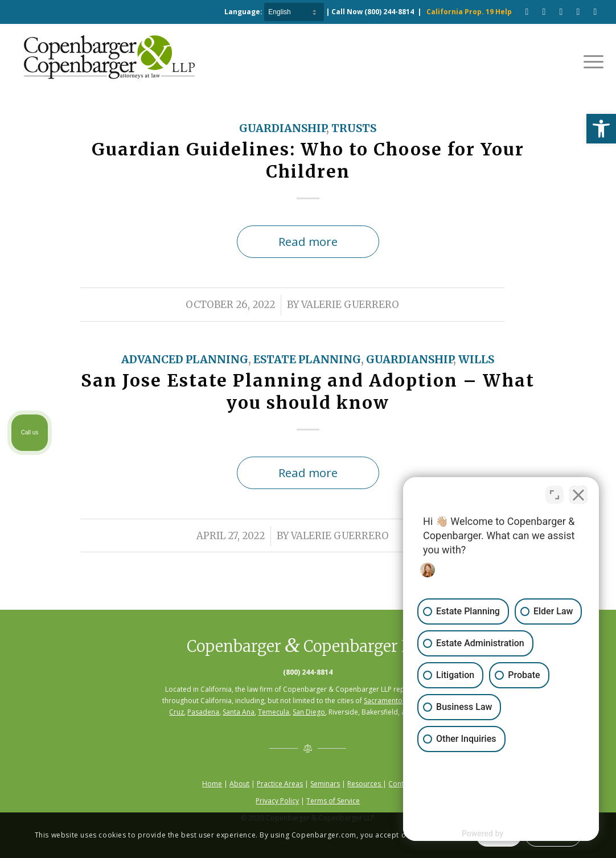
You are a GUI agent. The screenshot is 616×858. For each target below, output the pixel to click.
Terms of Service (333, 801)
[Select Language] (294, 12)
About (239, 784)
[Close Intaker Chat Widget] (578, 494)
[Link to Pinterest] (560, 11)
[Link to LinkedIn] (577, 11)
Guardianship (282, 128)
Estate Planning (307, 359)
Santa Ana (238, 712)
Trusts (353, 128)
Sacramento (383, 700)
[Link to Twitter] (594, 11)
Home (212, 784)
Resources (365, 784)
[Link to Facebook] (526, 11)
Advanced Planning (184, 359)
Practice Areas (280, 784)
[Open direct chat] (554, 494)
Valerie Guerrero (350, 305)
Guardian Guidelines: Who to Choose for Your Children (308, 160)
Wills (476, 359)
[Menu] (589, 61)
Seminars (325, 784)
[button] (601, 128)
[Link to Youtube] (543, 11)
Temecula (273, 712)
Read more (308, 241)
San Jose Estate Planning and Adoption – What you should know (308, 391)
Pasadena (203, 712)
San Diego (309, 712)
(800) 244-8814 (389, 12)
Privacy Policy (277, 801)
